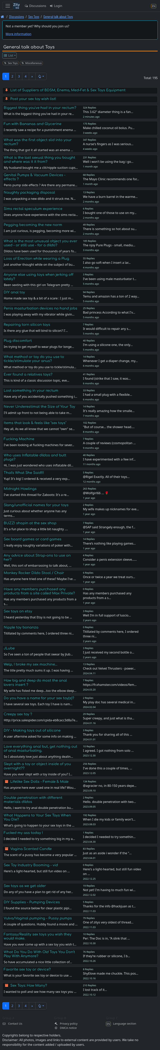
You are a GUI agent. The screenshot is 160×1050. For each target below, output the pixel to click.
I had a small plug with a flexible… (107, 394)
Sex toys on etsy (18, 611)
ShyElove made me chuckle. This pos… (110, 973)
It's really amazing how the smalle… (108, 411)
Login (55, 6)
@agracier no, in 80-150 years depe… (109, 786)
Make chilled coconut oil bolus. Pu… (109, 128)
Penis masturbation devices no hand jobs (40, 308)
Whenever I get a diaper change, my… (110, 361)
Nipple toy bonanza (21, 627)
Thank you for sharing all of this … (107, 734)
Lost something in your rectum (31, 390)
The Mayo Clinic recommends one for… (111, 179)
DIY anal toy (14, 292)
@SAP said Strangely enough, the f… (109, 527)
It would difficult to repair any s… (107, 329)
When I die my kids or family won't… (109, 819)
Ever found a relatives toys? (28, 374)
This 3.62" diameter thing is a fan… (108, 112)
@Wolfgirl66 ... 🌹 (95, 493)
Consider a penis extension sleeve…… (110, 559)
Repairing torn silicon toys (27, 325)
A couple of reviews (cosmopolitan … (109, 443)
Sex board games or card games (32, 539)
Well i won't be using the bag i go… (108, 161)
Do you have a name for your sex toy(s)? (39, 698)
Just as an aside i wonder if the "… (107, 853)
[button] (41, 76)
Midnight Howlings (20, 489)
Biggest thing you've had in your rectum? (40, 108)
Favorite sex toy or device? (27, 969)
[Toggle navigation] (7, 6)
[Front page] (2, 16)
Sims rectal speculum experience (33, 209)
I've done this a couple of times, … (107, 768)
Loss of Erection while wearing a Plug (36, 258)
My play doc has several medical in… (109, 702)
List (8, 55)
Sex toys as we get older (25, 886)
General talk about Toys (58, 16)
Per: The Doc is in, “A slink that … (106, 938)
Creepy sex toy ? (18, 714)
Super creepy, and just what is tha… (108, 718)
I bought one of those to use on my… (109, 213)
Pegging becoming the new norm (33, 225)
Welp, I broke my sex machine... (30, 664)
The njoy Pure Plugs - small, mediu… (109, 245)
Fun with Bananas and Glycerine (32, 124)
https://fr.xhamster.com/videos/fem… (110, 685)
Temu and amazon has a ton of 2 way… (111, 296)
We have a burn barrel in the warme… (110, 197)
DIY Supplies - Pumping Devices (32, 902)
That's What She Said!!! (24, 473)
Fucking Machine (19, 439)
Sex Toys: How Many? (28, 985)
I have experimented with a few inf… (109, 459)
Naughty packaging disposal (29, 192)
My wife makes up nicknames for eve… (111, 509)
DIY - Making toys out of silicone (32, 730)
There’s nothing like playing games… (109, 543)
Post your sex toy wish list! (33, 99)
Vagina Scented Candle (31, 849)
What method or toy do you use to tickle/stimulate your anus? (34, 359)
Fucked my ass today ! (23, 833)
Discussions (35, 6)
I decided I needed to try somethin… (109, 837)
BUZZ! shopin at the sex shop (30, 523)
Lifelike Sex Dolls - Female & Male (39, 782)
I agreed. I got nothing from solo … (108, 750)
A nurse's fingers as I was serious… (108, 144)
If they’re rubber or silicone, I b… (106, 956)
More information (18, 34)
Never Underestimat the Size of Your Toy (39, 407)
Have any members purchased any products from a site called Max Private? (39, 591)
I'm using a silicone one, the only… (108, 345)
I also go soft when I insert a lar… (107, 262)
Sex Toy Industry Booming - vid (31, 865)
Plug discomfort (18, 341)
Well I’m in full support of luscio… (107, 615)
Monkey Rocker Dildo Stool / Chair (34, 573)
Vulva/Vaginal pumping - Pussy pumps (38, 918)
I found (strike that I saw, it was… (107, 378)
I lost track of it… (95, 990)
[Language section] (154, 6)
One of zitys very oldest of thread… (108, 922)
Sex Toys (33, 16)
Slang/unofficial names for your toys (36, 505)
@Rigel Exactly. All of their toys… (106, 477)
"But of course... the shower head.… (108, 427)
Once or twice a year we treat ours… (109, 577)
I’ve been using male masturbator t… (109, 279)
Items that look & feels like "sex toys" (35, 423)
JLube (9, 648)
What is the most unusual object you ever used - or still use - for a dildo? (40, 243)
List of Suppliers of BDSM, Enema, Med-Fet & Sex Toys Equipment (68, 90)
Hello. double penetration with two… (109, 802)
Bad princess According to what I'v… (109, 312)
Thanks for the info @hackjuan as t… (109, 906)
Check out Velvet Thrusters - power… (109, 668)
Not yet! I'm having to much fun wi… (109, 890)
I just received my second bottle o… (108, 652)
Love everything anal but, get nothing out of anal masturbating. (40, 749)
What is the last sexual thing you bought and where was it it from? (39, 160)
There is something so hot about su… (110, 229)
